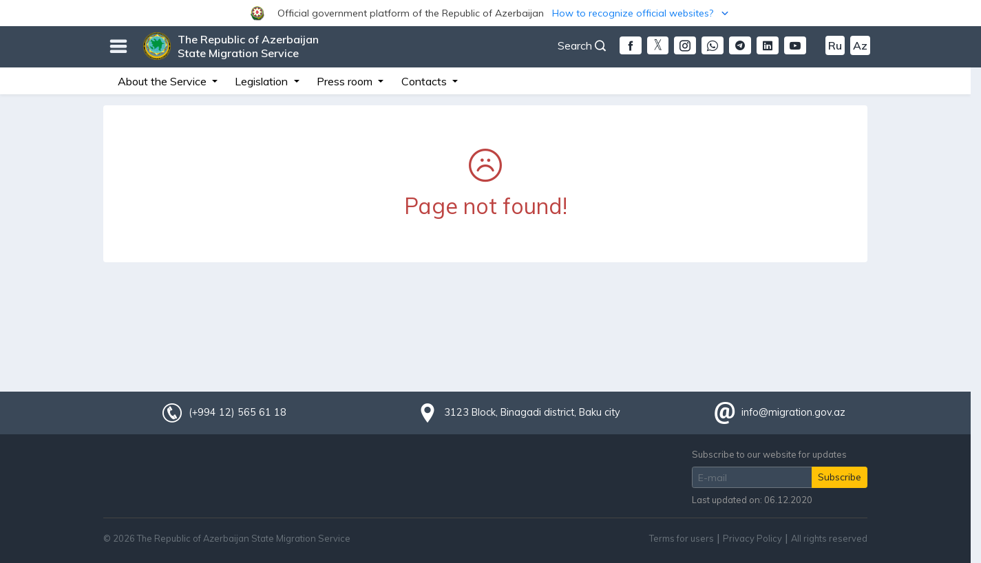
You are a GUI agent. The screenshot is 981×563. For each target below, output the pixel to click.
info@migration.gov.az (793, 412)
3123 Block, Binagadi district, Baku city (532, 412)
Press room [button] (346, 81)
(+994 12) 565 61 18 (237, 412)
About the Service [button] (163, 81)
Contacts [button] (425, 81)
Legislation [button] (263, 81)
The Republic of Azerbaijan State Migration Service (248, 46)
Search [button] (582, 45)
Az (860, 45)
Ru (835, 45)
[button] (490, 13)
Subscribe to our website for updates (769, 454)
